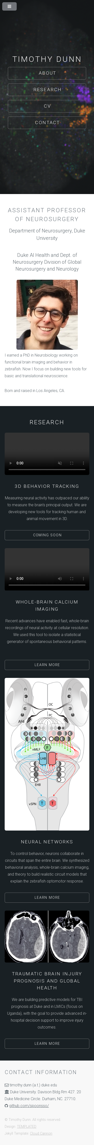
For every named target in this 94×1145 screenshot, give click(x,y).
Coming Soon (47, 535)
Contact (47, 122)
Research (47, 89)
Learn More (47, 665)
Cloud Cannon (41, 1133)
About (47, 73)
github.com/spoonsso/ (29, 1105)
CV (47, 106)
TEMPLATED (26, 1127)
